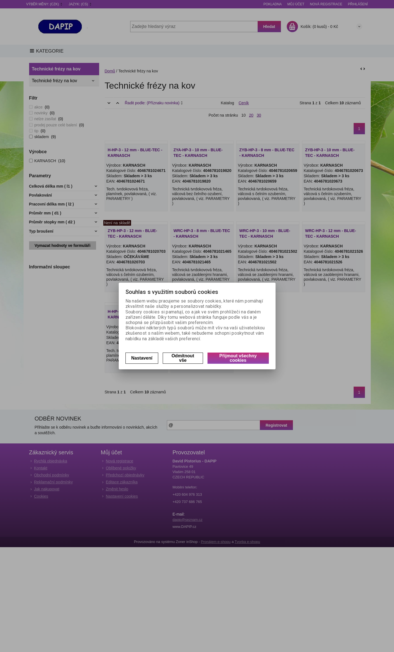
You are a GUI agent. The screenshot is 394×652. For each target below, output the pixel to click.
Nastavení (142, 358)
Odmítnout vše (182, 358)
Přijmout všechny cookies (238, 358)
